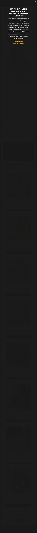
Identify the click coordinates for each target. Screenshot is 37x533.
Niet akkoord (18, 44)
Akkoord (18, 41)
